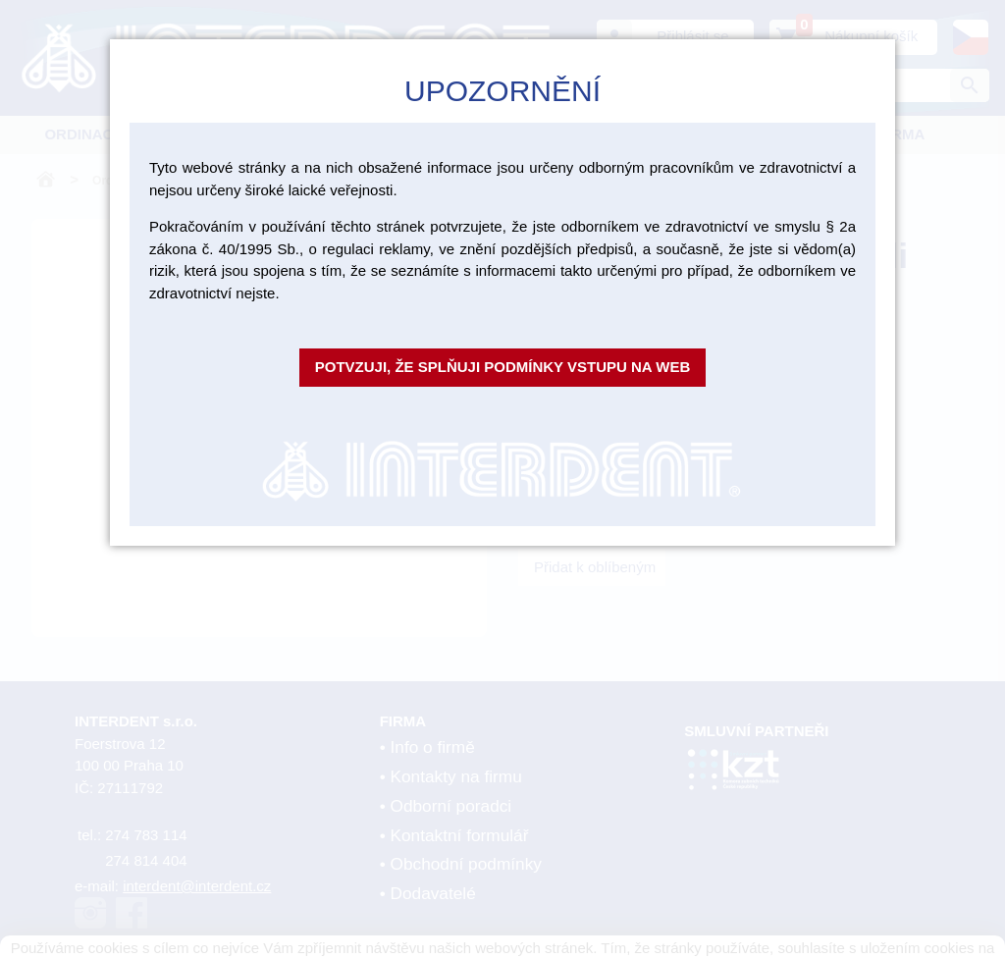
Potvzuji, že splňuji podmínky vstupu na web (503, 366)
